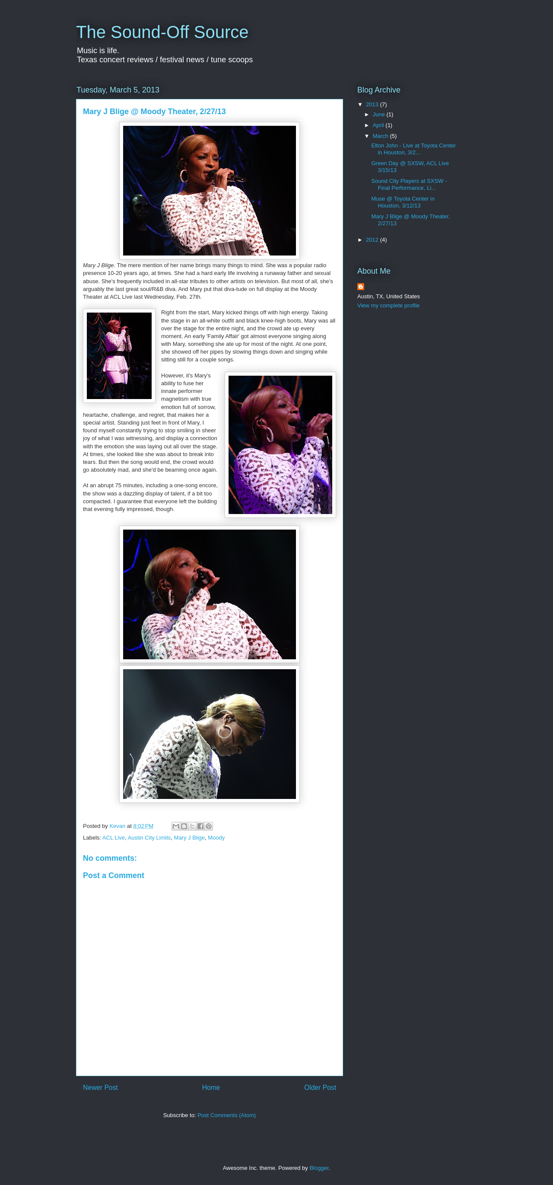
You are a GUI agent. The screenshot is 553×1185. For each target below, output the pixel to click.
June (380, 114)
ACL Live (113, 837)
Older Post (320, 1087)
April (379, 125)
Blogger (318, 1168)
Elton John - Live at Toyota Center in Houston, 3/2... (413, 149)
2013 (373, 104)
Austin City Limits (149, 837)
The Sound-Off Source (162, 32)
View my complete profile (388, 305)
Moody (216, 837)
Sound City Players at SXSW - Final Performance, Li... (409, 184)
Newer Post (100, 1087)
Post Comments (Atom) (226, 1115)
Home (211, 1087)
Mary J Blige (189, 837)
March (381, 136)
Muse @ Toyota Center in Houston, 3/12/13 (403, 202)
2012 (373, 239)
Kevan (118, 826)
